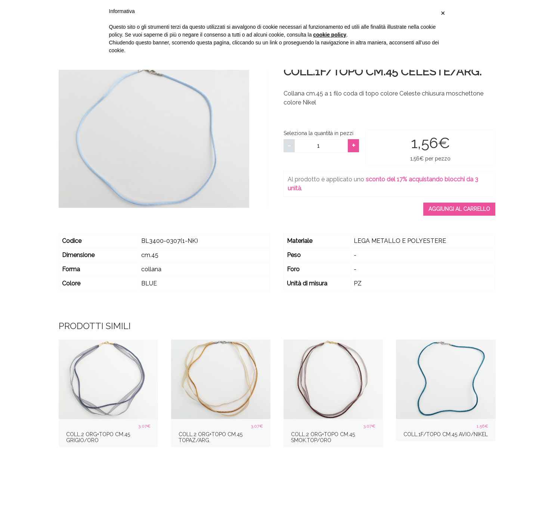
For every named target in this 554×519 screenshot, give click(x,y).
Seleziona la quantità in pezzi (318, 133)
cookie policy (329, 35)
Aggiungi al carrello (459, 209)
